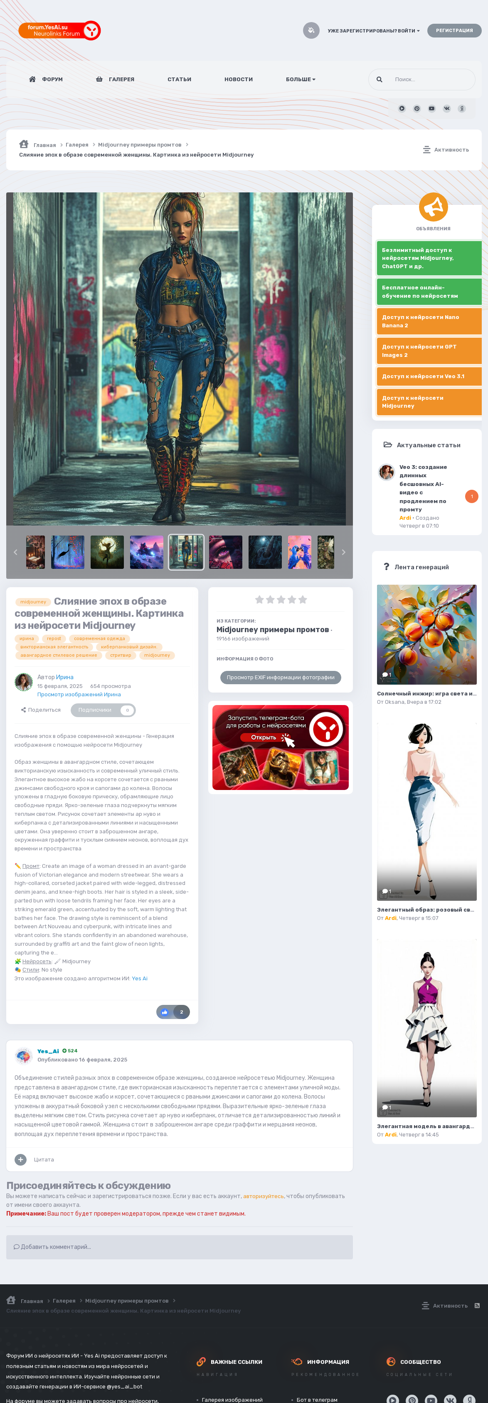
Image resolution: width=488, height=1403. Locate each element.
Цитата (44, 1159)
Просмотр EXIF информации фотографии (281, 677)
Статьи (179, 79)
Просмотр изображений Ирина (79, 694)
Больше (300, 79)
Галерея (121, 79)
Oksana (394, 702)
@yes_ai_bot (124, 1386)
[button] (15, 552)
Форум (52, 79)
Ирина (65, 677)
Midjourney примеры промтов (273, 629)
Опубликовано (82, 1060)
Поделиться (41, 710)
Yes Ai (140, 978)
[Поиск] (406, 79)
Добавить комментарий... (52, 1247)
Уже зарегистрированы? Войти (374, 31)
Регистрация (454, 30)
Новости (238, 79)
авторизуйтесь (265, 1196)
